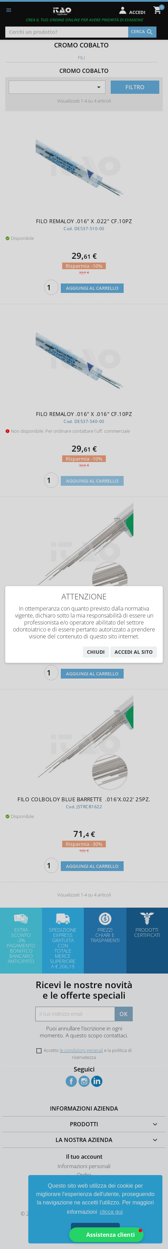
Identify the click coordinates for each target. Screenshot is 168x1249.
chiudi (96, 652)
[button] (106, 1234)
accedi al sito (134, 652)
